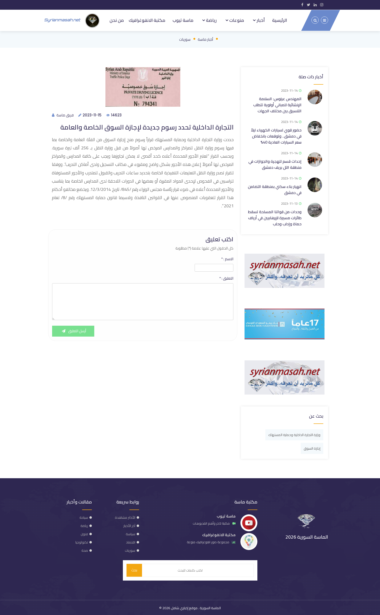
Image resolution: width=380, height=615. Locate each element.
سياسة (130, 533)
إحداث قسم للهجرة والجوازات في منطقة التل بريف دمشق (274, 163)
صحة (84, 550)
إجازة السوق (312, 448)
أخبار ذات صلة (311, 76)
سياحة (83, 517)
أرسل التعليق (73, 330)
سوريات (184, 38)
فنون (84, 533)
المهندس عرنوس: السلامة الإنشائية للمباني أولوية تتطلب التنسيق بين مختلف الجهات (277, 104)
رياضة (211, 20)
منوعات (236, 20)
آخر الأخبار (129, 525)
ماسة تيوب (183, 20)
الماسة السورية (210, 607)
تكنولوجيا (81, 541)
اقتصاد (130, 541)
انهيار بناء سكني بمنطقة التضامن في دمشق (274, 188)
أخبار (260, 20)
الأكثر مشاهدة (125, 517)
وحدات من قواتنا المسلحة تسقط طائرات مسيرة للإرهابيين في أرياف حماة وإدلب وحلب (274, 217)
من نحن (117, 20)
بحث (134, 569)
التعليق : (226, 278)
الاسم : (227, 258)
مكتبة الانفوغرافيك (147, 20)
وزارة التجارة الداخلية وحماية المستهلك (294, 434)
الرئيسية (279, 20)
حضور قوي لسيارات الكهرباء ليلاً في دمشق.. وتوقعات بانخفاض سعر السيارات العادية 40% (276, 135)
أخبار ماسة (205, 38)
